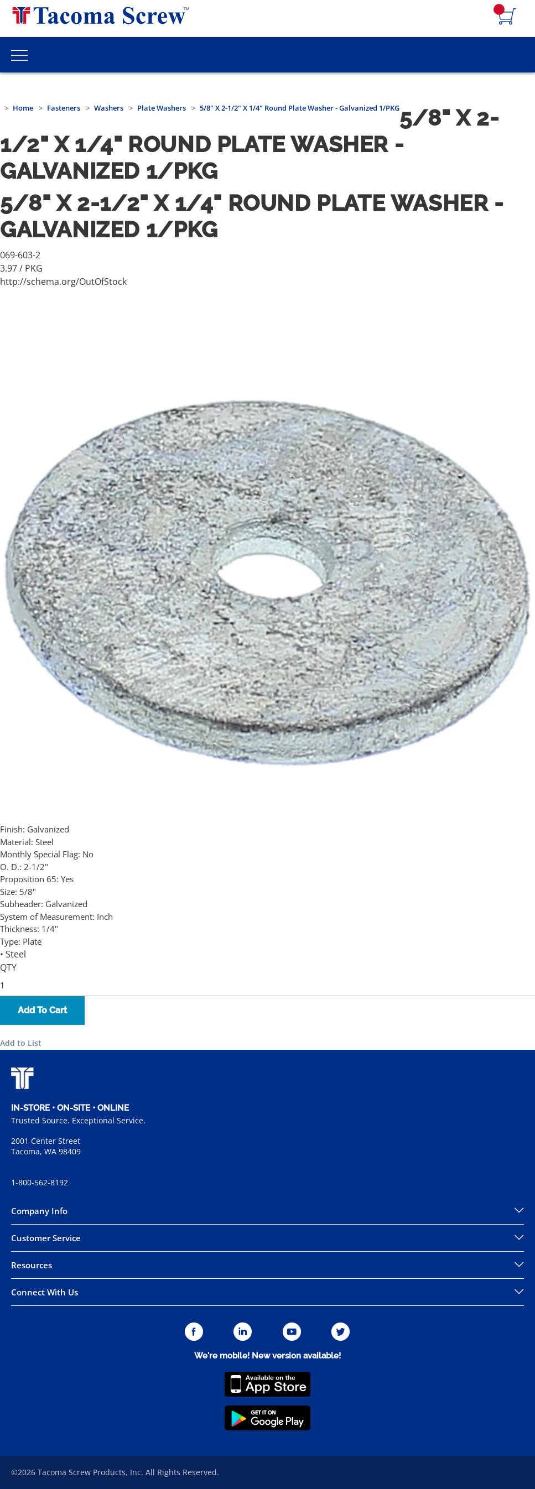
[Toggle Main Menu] (19, 54)
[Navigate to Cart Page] (507, 17)
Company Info (39, 1210)
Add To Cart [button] (42, 1010)
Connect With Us (44, 1292)
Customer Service (46, 1237)
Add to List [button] (20, 1043)
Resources (31, 1265)
